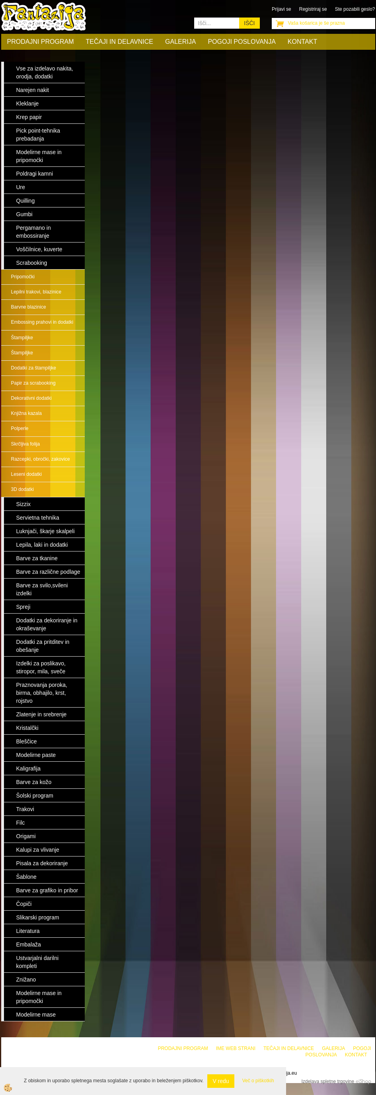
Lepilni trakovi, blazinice (36, 292)
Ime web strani (235, 1048)
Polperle (20, 428)
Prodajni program (40, 41)
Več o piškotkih (258, 1080)
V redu (220, 1081)
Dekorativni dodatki (31, 398)
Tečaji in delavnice (120, 41)
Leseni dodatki (26, 474)
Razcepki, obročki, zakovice (40, 459)
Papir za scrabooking (33, 383)
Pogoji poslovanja (241, 41)
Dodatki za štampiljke (33, 368)
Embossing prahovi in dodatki (42, 322)
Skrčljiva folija (25, 444)
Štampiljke (22, 337)
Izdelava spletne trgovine (327, 1081)
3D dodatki (22, 489)
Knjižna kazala (26, 413)
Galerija (180, 41)
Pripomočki (23, 277)
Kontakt (302, 41)
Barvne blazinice (28, 307)
